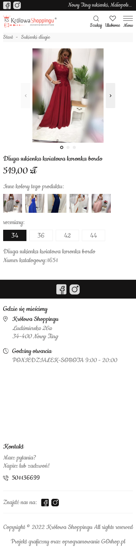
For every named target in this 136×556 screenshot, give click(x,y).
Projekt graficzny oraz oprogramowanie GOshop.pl (68, 542)
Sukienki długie (35, 37)
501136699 (26, 478)
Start (8, 37)
